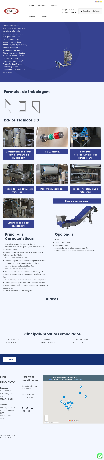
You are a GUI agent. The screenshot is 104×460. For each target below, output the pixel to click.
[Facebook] (27, 408)
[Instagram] (22, 408)
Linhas (33, 16)
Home (31, 6)
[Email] (29, 411)
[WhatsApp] (24, 411)
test (90, 11)
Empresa (41, 6)
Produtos (52, 6)
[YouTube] (32, 408)
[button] (9, 359)
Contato (43, 17)
